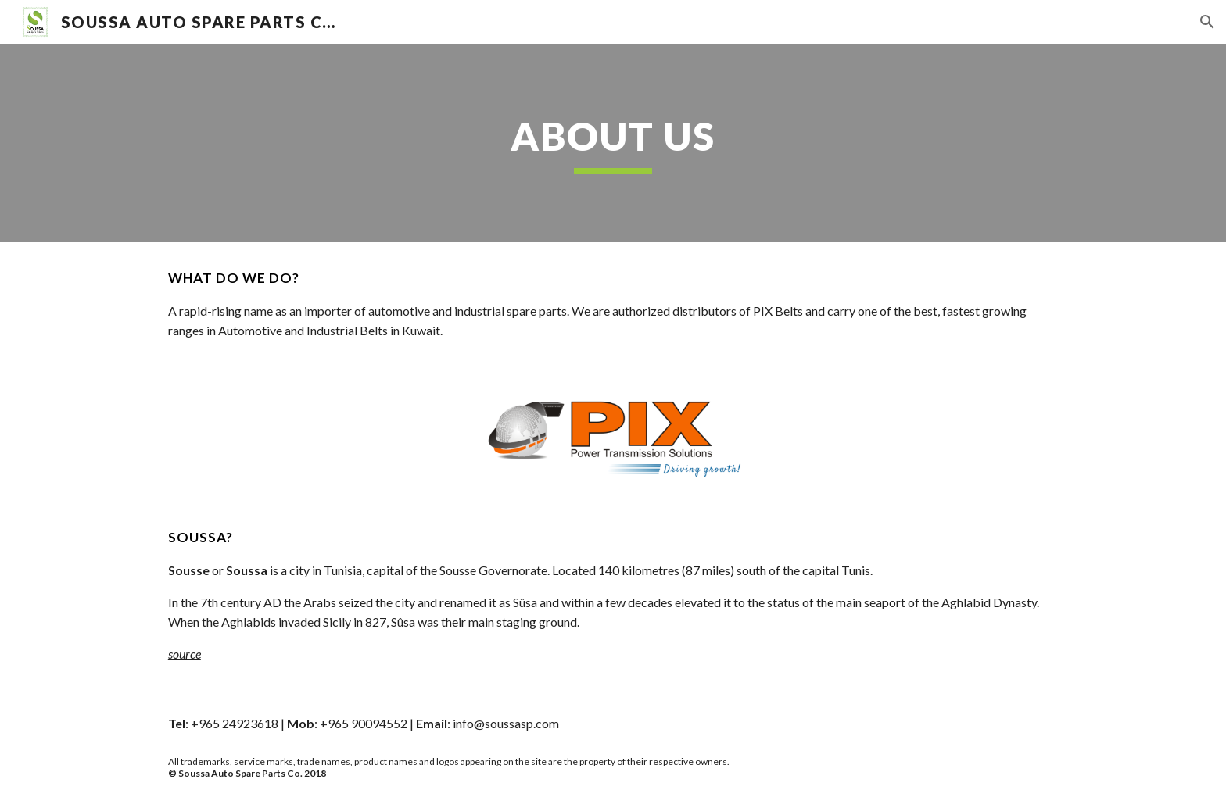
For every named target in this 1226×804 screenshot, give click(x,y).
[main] (613, 142)
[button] (1207, 22)
